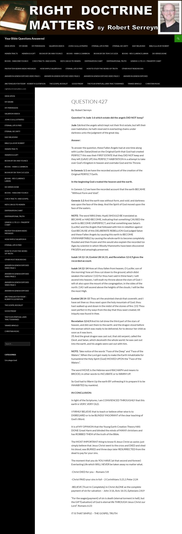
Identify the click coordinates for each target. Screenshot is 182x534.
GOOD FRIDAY (77, 84)
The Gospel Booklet (58, 84)
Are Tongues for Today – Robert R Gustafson (25, 84)
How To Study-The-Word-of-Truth (102, 69)
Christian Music (153, 84)
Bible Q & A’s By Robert (159, 46)
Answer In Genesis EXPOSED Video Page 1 (22, 76)
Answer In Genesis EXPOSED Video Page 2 (62, 76)
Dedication (10, 46)
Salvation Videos (56, 46)
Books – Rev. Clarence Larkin (135, 53)
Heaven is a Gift (28, 53)
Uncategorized (11, 360)
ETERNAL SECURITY (120, 46)
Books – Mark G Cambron (78, 53)
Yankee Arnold (134, 84)
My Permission (38, 46)
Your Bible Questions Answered (24, 38)
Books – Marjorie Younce (16, 61)
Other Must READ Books (132, 69)
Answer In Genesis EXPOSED (135, 76)
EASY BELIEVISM (138, 46)
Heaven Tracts (11, 53)
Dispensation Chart (94, 61)
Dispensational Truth (116, 61)
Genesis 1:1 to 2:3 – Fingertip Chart (145, 61)
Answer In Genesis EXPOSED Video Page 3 (101, 76)
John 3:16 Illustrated (78, 46)
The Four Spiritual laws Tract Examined (105, 84)
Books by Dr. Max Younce (50, 53)
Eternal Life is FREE (100, 46)
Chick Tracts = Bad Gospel (44, 61)
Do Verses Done (159, 53)
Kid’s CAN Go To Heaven (70, 61)
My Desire (23, 46)
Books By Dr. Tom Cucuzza (106, 53)
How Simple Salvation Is (51, 69)
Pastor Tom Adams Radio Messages (20, 69)
